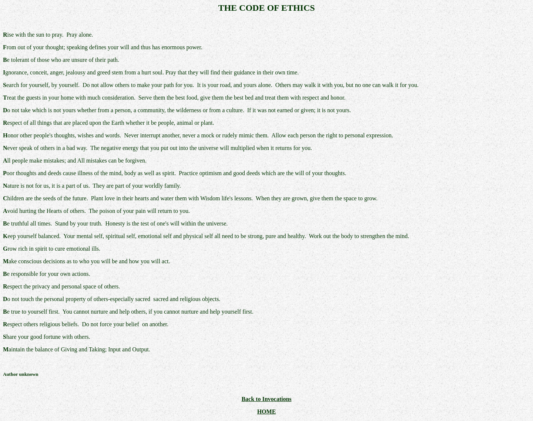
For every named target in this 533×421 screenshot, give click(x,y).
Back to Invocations (266, 399)
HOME (266, 411)
